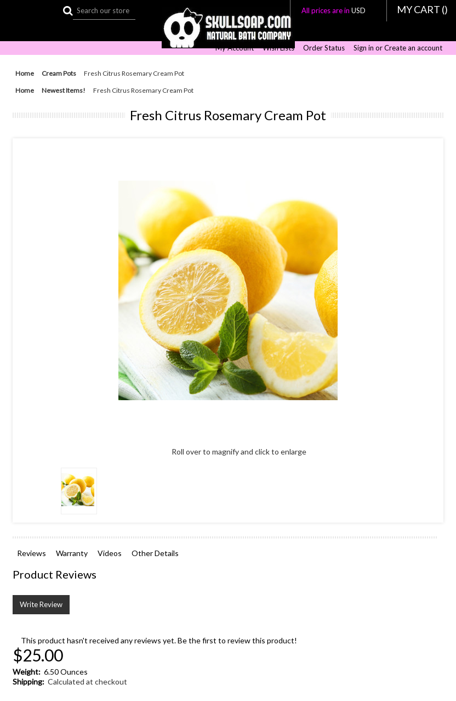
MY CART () (422, 9)
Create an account (413, 48)
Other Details (155, 553)
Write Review (41, 604)
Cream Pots (59, 73)
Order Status (324, 48)
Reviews (31, 553)
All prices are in (338, 10)
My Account (234, 48)
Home (24, 73)
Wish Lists (278, 48)
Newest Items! (64, 90)
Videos (110, 553)
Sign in (364, 48)
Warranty (72, 553)
